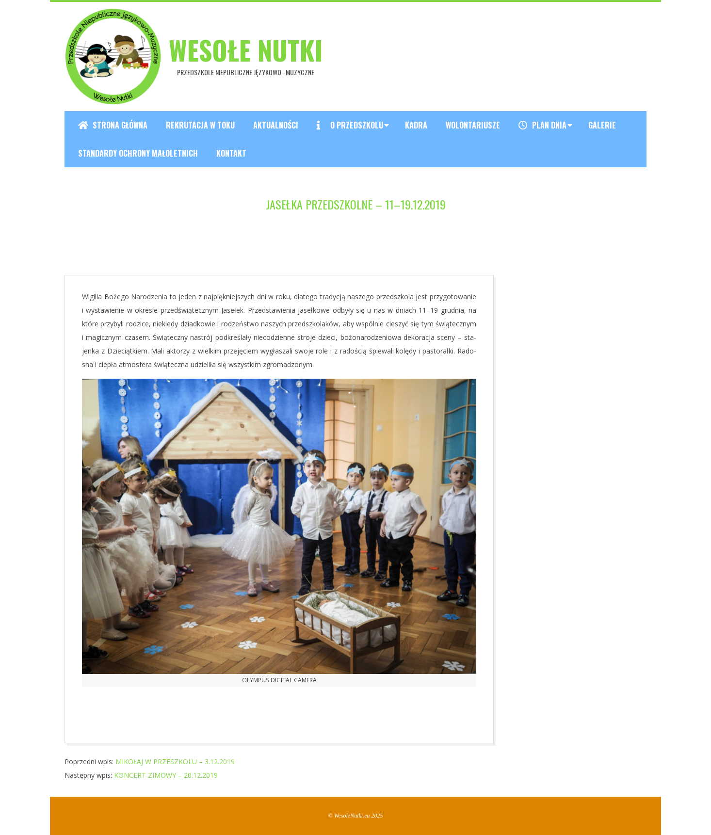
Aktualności (275, 125)
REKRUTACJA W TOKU (200, 125)
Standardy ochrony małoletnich (138, 153)
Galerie (602, 125)
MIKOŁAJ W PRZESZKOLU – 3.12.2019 (175, 761)
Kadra (416, 125)
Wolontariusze (473, 125)
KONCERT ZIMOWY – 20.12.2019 (166, 775)
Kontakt (231, 153)
